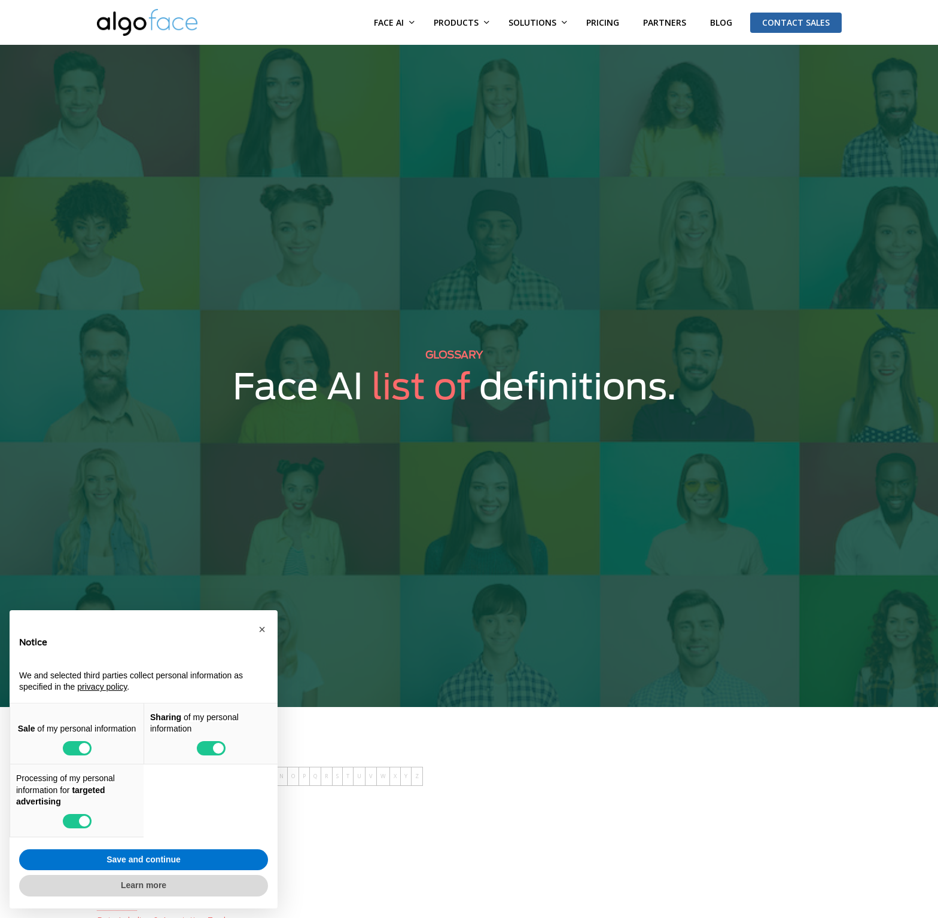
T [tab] (347, 776)
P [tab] (304, 776)
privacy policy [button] (102, 686)
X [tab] (395, 776)
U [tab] (359, 776)
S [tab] (337, 776)
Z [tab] (417, 776)
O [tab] (293, 776)
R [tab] (326, 776)
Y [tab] (405, 776)
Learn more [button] (143, 885)
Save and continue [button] (143, 859)
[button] (262, 629)
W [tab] (383, 776)
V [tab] (371, 776)
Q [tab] (315, 776)
